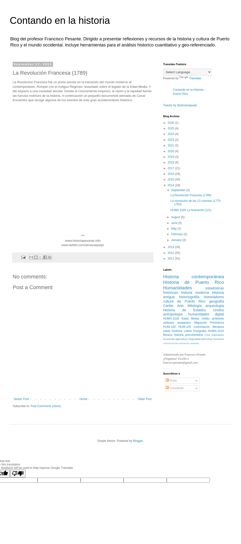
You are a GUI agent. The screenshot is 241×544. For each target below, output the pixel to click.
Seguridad (195, 339)
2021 (171, 145)
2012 (171, 253)
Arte (180, 306)
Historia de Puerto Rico (193, 282)
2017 (171, 168)
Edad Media (190, 318)
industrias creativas (189, 343)
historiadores (214, 297)
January (176, 240)
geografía (216, 301)
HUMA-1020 (171, 318)
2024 (171, 134)
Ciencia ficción (170, 343)
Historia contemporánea (193, 276)
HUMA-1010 (216, 331)
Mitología (194, 306)
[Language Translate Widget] (187, 72)
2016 (171, 174)
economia (169, 339)
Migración (200, 322)
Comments (175, 388)
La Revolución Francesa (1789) (190, 195)
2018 (171, 162)
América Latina (182, 331)
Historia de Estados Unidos (193, 310)
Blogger (138, 441)
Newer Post (21, 399)
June (174, 223)
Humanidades (177, 287)
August (176, 217)
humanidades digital (206, 314)
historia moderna (195, 292)
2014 (171, 185)
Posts (171, 380)
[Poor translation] (18, 474)
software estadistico (177, 322)
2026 (171, 123)
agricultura (182, 339)
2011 (171, 258)
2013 (171, 247)
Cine (207, 334)
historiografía (189, 297)
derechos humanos (213, 339)
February (177, 234)
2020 (171, 151)
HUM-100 (169, 327)
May (174, 228)
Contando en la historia (60, 20)
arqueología (214, 306)
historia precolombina (188, 335)
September (178, 190)
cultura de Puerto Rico (184, 301)
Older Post (145, 399)
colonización (202, 327)
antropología (173, 314)
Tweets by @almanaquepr (180, 105)
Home (83, 399)
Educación (218, 334)
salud (166, 331)
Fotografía (199, 331)
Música (167, 335)
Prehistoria (217, 322)
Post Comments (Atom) (45, 406)
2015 (171, 179)
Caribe (168, 306)
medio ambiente (213, 318)
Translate (190, 78)
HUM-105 (184, 327)
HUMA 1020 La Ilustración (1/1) (190, 210)
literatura (218, 327)
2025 (171, 128)
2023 (171, 140)
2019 (171, 157)
